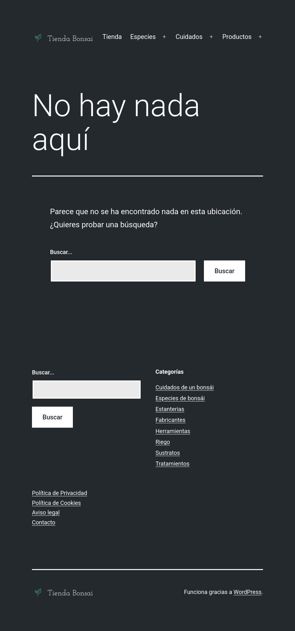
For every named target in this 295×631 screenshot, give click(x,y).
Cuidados (188, 37)
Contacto (43, 522)
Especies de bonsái (180, 398)
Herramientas (173, 431)
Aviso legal (46, 512)
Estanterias (170, 409)
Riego (163, 442)
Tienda (112, 37)
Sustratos (168, 452)
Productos (237, 37)
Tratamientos (173, 463)
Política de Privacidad (59, 493)
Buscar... (61, 252)
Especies (143, 37)
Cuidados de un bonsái (185, 387)
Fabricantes (171, 420)
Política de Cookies (56, 503)
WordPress (247, 592)
